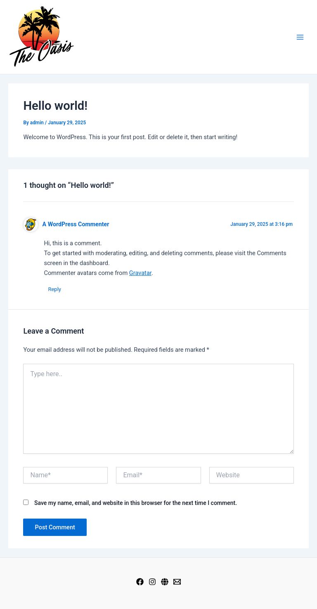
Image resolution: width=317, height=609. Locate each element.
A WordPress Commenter (76, 224)
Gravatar (140, 273)
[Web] (164, 581)
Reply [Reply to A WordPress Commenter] (54, 289)
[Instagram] (152, 581)
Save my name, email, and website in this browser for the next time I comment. (135, 503)
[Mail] (177, 581)
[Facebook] (140, 581)
